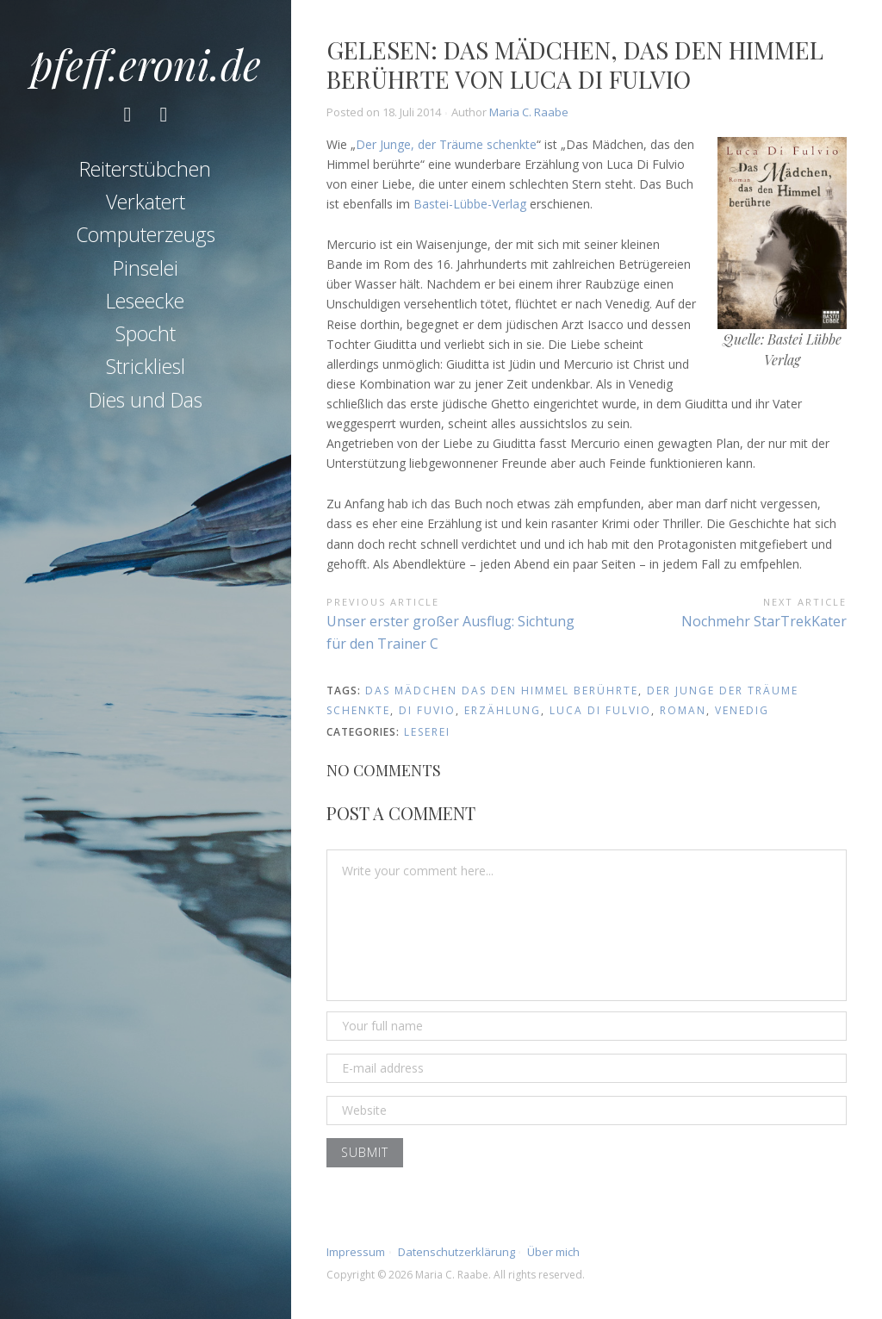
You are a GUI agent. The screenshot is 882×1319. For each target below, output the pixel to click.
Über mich (553, 1252)
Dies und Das (145, 400)
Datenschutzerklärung (456, 1252)
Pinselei (145, 268)
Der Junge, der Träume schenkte (446, 144)
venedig (742, 710)
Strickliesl (145, 366)
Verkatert (145, 201)
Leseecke (145, 300)
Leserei (427, 732)
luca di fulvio (600, 710)
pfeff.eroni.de (145, 63)
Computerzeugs (145, 234)
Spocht (145, 333)
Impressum (355, 1252)
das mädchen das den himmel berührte (501, 690)
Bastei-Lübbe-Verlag (469, 204)
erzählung (502, 710)
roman (683, 710)
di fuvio (427, 710)
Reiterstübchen (145, 169)
